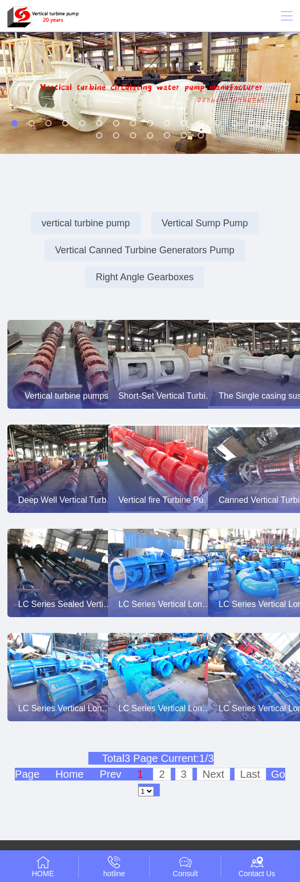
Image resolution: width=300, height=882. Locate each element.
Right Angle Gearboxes (145, 277)
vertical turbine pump (85, 223)
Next (213, 774)
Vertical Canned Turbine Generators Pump (144, 250)
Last (250, 774)
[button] (15, 123)
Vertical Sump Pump (205, 223)
